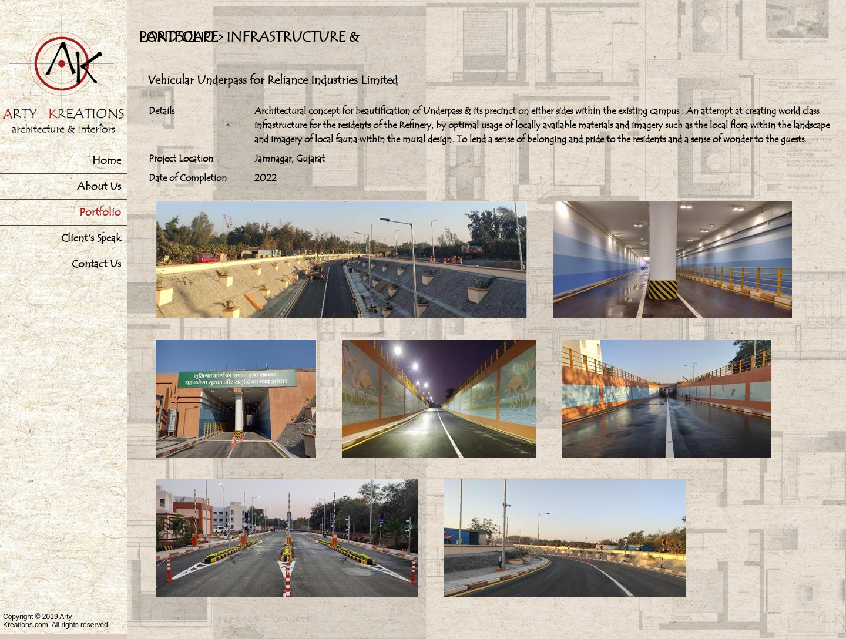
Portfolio (100, 212)
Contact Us (96, 264)
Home (106, 160)
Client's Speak (91, 238)
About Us (99, 186)
